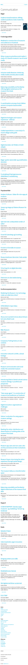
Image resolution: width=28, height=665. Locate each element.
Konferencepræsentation (6, 612)
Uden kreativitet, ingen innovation (11, 542)
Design (2, 623)
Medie (2, 607)
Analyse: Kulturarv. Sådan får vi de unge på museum (14, 195)
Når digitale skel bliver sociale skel (11, 583)
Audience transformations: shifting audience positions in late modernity (12, 19)
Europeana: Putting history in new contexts (11, 342)
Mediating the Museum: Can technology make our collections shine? (13, 294)
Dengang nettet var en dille (9, 559)
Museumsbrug (3, 631)
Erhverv (2, 640)
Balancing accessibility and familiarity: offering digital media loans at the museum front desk (12, 89)
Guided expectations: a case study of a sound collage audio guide (12, 131)
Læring (2, 628)
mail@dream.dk (5, 663)
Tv (1, 616)
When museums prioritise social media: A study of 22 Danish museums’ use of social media (14, 58)
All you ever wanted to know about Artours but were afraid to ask (14, 318)
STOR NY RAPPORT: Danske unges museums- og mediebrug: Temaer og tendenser (12, 509)
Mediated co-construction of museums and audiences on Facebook (13, 41)
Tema (2, 619)
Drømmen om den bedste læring (11, 278)
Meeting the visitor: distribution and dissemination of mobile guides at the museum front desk (12, 431)
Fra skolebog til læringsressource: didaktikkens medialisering (11, 175)
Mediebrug (3, 630)
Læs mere (4, 32)
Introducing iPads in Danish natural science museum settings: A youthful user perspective (14, 381)
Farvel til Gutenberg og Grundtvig (11, 234)
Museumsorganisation (5, 634)
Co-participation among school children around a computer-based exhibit (13, 104)
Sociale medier (4, 636)
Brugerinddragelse (4, 620)
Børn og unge (3, 621)
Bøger (2, 608)
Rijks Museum (5, 330)
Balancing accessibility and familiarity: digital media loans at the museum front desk (13, 489)
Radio (2, 615)
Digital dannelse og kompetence (7, 624)
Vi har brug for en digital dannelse (11, 268)
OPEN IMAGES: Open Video (9, 306)
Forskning (3, 644)
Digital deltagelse (4, 625)
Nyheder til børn (6, 531)
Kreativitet (3, 627)
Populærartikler (4, 611)
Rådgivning (3, 646)
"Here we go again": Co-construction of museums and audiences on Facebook (13, 394)
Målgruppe (3, 639)
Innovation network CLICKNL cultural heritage (12, 355)
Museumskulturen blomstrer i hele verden (14, 257)
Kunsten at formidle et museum (11, 248)
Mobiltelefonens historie (8, 571)
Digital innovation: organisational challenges (11, 406)
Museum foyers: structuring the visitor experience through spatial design (12, 460)
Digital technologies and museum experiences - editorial (11, 119)
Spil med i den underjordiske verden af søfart (13, 223)
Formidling (3, 643)
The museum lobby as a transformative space (13, 472)
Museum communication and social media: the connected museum (12, 368)
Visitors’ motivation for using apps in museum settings (12, 417)
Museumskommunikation (6, 632)
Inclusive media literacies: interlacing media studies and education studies (12, 73)
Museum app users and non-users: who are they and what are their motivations (13, 447)
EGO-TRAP (4, 595)
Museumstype (3, 635)
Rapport (2, 614)
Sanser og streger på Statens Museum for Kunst (13, 208)
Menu (2, 4)
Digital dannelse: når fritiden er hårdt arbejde (12, 146)
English (25, 4)
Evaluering (3, 641)
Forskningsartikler (4, 609)
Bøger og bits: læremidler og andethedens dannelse (14, 161)
